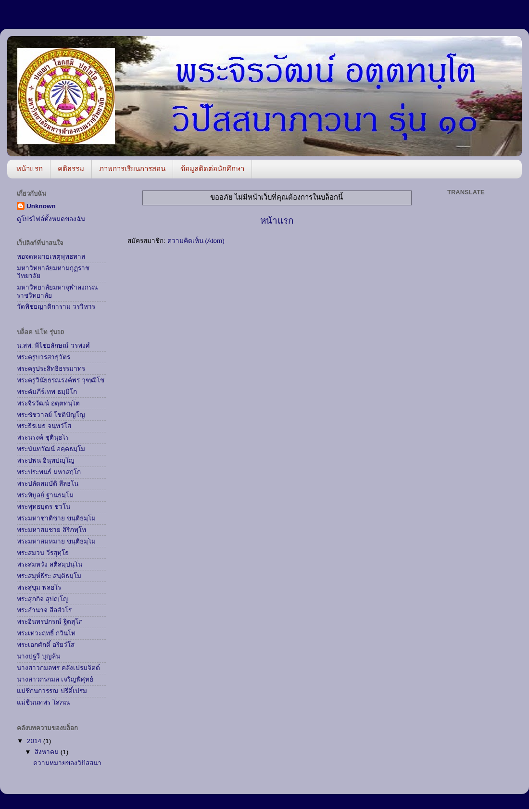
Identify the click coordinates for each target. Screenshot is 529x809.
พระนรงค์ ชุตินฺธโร (43, 437)
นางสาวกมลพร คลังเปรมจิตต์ (58, 667)
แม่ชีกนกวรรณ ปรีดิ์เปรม (52, 691)
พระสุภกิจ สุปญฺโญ (43, 599)
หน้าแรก (29, 168)
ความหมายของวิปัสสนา (67, 763)
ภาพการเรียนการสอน (132, 168)
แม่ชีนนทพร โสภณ (43, 702)
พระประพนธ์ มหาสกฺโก (49, 472)
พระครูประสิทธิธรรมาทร (51, 368)
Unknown (41, 206)
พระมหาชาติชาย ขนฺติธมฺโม (56, 518)
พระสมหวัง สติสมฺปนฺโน (49, 564)
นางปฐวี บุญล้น (38, 656)
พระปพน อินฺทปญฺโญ (46, 460)
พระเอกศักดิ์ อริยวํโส (46, 644)
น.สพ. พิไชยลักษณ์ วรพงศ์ (53, 345)
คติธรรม (71, 168)
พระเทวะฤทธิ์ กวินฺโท (46, 633)
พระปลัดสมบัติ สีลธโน (47, 483)
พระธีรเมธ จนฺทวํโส (44, 426)
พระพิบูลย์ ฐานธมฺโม (45, 495)
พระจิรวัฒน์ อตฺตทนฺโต (48, 403)
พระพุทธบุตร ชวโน (43, 506)
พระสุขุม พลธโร (39, 587)
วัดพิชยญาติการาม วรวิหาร (56, 306)
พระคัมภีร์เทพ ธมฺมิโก (47, 391)
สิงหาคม (48, 752)
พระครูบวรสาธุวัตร (43, 357)
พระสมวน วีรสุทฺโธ (43, 552)
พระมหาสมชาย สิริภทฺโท (51, 529)
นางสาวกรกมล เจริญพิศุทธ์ (55, 679)
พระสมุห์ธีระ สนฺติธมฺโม (49, 576)
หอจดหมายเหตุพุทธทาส (51, 256)
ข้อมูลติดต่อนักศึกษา (212, 168)
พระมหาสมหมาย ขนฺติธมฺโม (56, 541)
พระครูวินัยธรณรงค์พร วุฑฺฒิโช (60, 380)
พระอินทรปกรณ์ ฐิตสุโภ (50, 621)
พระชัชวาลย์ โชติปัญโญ (51, 414)
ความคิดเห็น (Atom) (196, 240)
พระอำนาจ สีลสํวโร (44, 610)
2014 (35, 741)
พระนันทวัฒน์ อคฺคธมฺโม (51, 449)
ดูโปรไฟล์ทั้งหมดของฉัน (51, 219)
